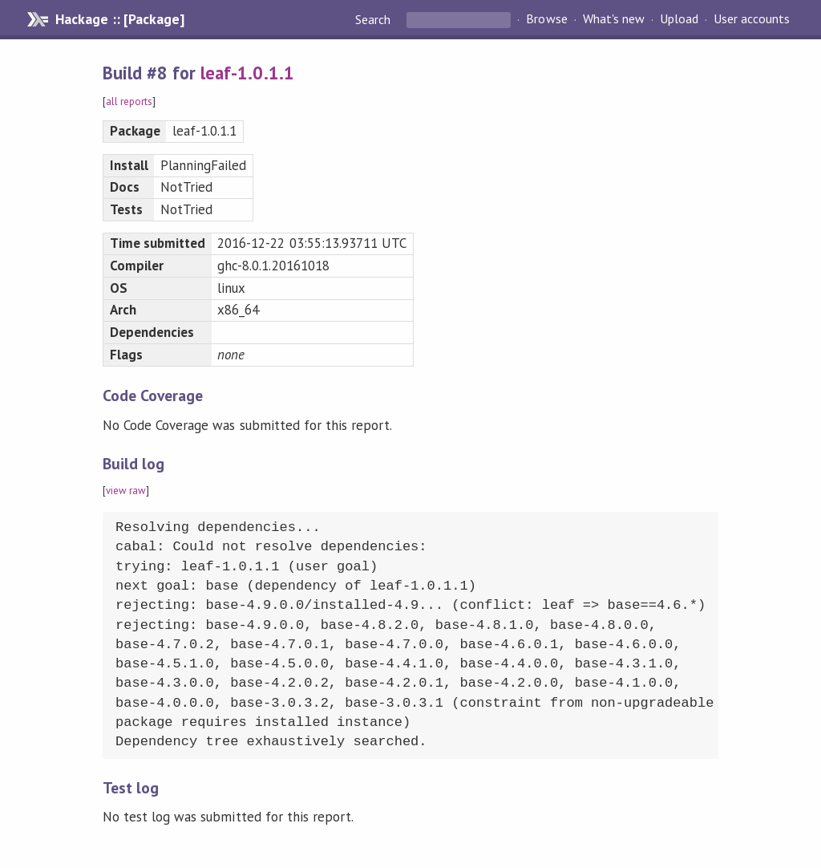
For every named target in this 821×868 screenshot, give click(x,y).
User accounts (752, 19)
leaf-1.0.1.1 (246, 72)
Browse (546, 19)
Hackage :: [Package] (119, 19)
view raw (126, 490)
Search (374, 19)
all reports (129, 101)
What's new (614, 19)
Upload (679, 19)
